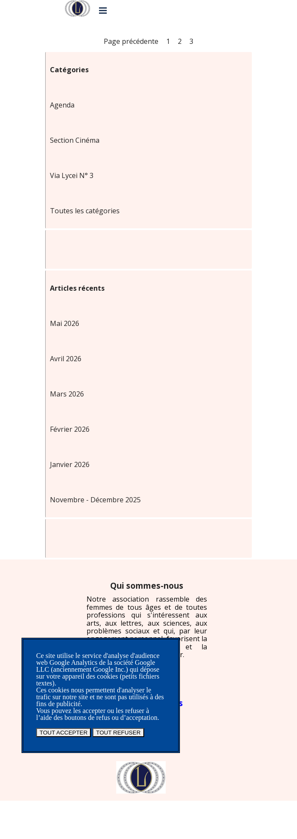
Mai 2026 (64, 323)
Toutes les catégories (85, 210)
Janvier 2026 (70, 464)
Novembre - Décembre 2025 (95, 499)
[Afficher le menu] (103, 10)
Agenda (62, 105)
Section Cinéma (74, 140)
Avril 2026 (65, 358)
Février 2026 (70, 429)
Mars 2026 (67, 394)
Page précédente (131, 41)
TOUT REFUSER (118, 732)
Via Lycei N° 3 (71, 175)
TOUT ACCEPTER (63, 732)
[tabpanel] (147, 620)
